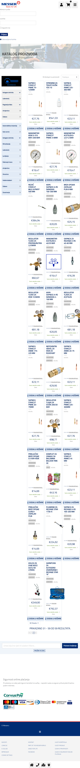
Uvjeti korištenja (61, 742)
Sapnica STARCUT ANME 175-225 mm (33, 350)
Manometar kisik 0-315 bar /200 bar (34, 135)
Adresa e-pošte (5, 9)
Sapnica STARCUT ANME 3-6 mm (68, 457)
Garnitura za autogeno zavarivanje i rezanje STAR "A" (52, 569)
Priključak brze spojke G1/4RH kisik (33, 456)
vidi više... (30, 94)
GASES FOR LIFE (33, 749)
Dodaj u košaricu (36, 128)
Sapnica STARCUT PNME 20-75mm (32, 403)
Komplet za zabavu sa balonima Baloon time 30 (52, 458)
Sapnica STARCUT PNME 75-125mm (32, 86)
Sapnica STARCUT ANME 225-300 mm (68, 86)
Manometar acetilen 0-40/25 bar (51, 241)
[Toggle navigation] (40, 731)
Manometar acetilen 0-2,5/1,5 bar (69, 135)
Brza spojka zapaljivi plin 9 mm (69, 187)
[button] (68, 4)
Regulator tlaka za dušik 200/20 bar (52, 403)
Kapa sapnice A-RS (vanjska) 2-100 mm (52, 296)
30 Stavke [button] (34, 623)
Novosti (4, 742)
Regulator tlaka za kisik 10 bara (34, 294)
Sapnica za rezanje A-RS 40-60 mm (70, 241)
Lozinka (2, 19)
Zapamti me (5, 28)
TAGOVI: (29, 91)
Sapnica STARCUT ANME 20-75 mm (69, 350)
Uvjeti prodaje (60, 745)
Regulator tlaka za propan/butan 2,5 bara (35, 242)
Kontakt (31, 742)
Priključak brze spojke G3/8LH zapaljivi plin (33, 512)
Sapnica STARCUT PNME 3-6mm (52, 135)
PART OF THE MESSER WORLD (37, 745)
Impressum (5, 752)
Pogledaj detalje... (38, 115)
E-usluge (5, 749)
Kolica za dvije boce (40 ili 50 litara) (33, 566)
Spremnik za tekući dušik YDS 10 (51, 85)
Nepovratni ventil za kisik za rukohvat (51, 350)
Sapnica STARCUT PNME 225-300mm (68, 403)
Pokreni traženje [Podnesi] (70, 645)
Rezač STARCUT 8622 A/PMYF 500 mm (33, 188)
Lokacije (4, 745)
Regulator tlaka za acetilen (69, 294)
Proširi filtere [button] (39, 651)
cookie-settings (7, 755)
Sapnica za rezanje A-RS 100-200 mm (70, 509)
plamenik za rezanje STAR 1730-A (52, 509)
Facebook (31, 752)
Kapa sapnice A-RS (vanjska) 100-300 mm (52, 188)
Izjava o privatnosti (61, 749)
